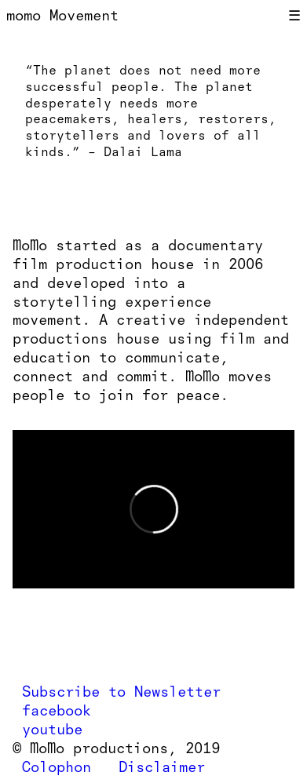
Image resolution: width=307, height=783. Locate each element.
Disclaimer (162, 767)
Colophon (56, 767)
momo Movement (62, 15)
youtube (52, 729)
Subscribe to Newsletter (121, 692)
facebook (56, 710)
